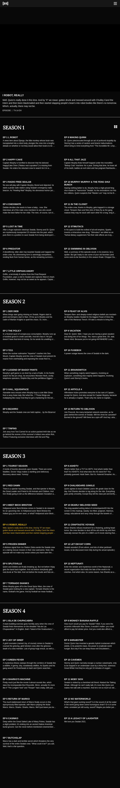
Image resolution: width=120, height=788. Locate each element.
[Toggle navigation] (115, 3)
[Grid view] (115, 126)
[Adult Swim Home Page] (9, 3)
